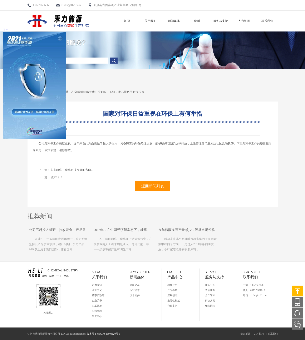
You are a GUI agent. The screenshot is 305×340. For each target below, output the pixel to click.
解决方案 (210, 300)
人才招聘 (259, 333)
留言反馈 (245, 333)
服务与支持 (220, 21)
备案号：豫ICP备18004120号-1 (103, 333)
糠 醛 (197, 21)
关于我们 (150, 21)
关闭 (5, 29)
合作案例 (172, 305)
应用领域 (172, 295)
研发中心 (97, 316)
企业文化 (97, 290)
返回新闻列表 (152, 186)
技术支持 (135, 295)
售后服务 (210, 290)
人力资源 (244, 21)
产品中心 (174, 277)
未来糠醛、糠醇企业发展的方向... (71, 170)
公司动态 (135, 285)
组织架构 (97, 311)
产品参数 (172, 290)
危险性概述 (173, 300)
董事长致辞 (98, 295)
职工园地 (97, 305)
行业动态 (135, 290)
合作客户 (210, 295)
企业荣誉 (97, 300)
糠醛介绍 (172, 285)
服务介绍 (210, 285)
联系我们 (267, 21)
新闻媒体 (174, 21)
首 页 (127, 21)
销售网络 (210, 305)
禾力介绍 (97, 285)
